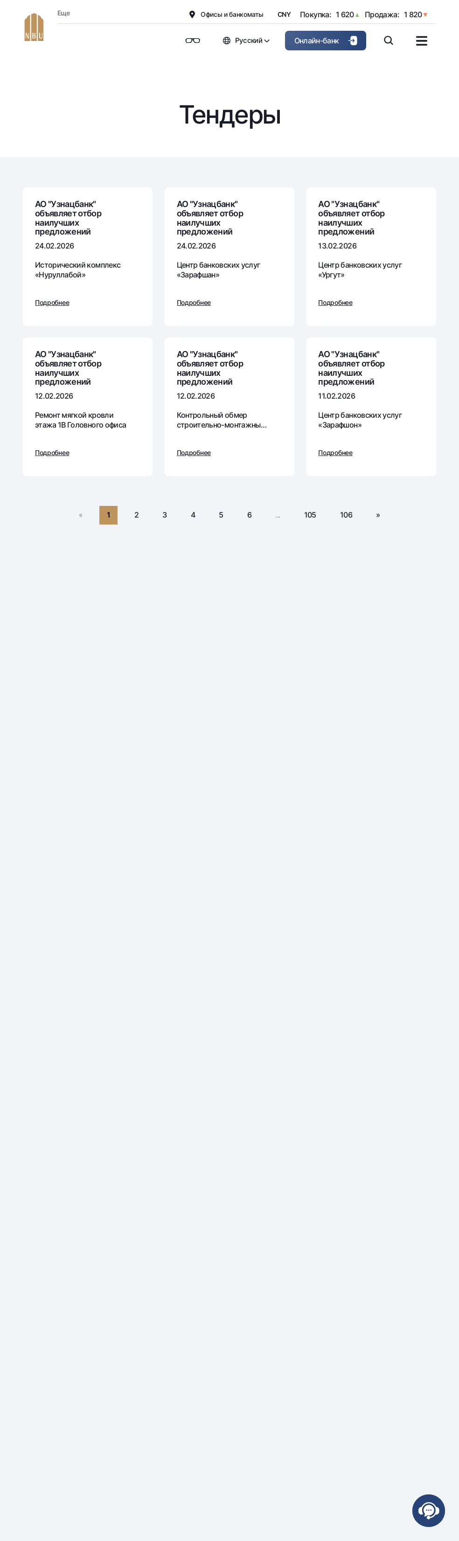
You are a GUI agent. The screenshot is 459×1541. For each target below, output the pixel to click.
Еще (63, 13)
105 (310, 514)
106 (346, 514)
